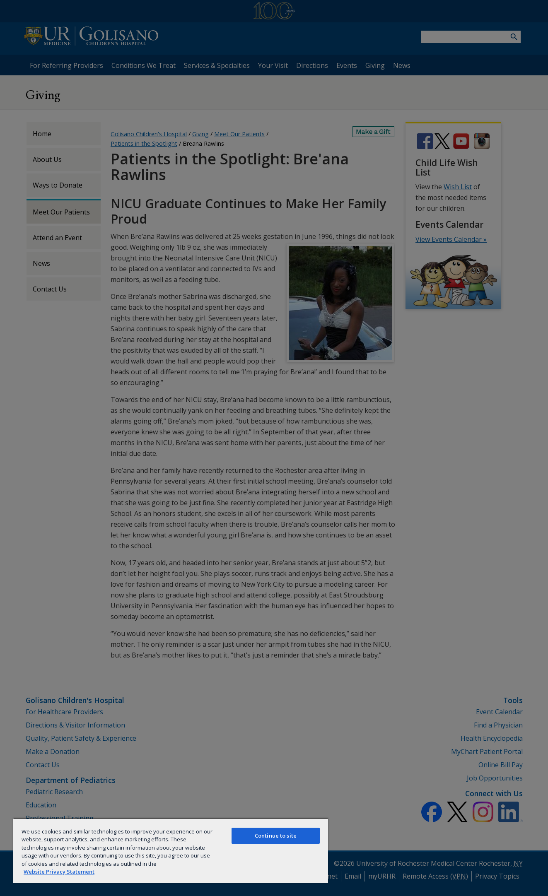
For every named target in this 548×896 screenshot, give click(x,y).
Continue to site (276, 835)
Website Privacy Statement (59, 871)
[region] (170, 850)
